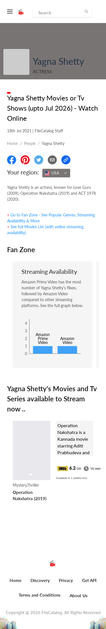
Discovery (40, 580)
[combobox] (56, 173)
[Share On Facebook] (11, 159)
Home (12, 143)
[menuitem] (15, 583)
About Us (79, 595)
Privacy (66, 580)
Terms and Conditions (39, 594)
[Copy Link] (65, 159)
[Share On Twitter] (38, 159)
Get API (89, 580)
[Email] (52, 159)
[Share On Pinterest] (25, 159)
